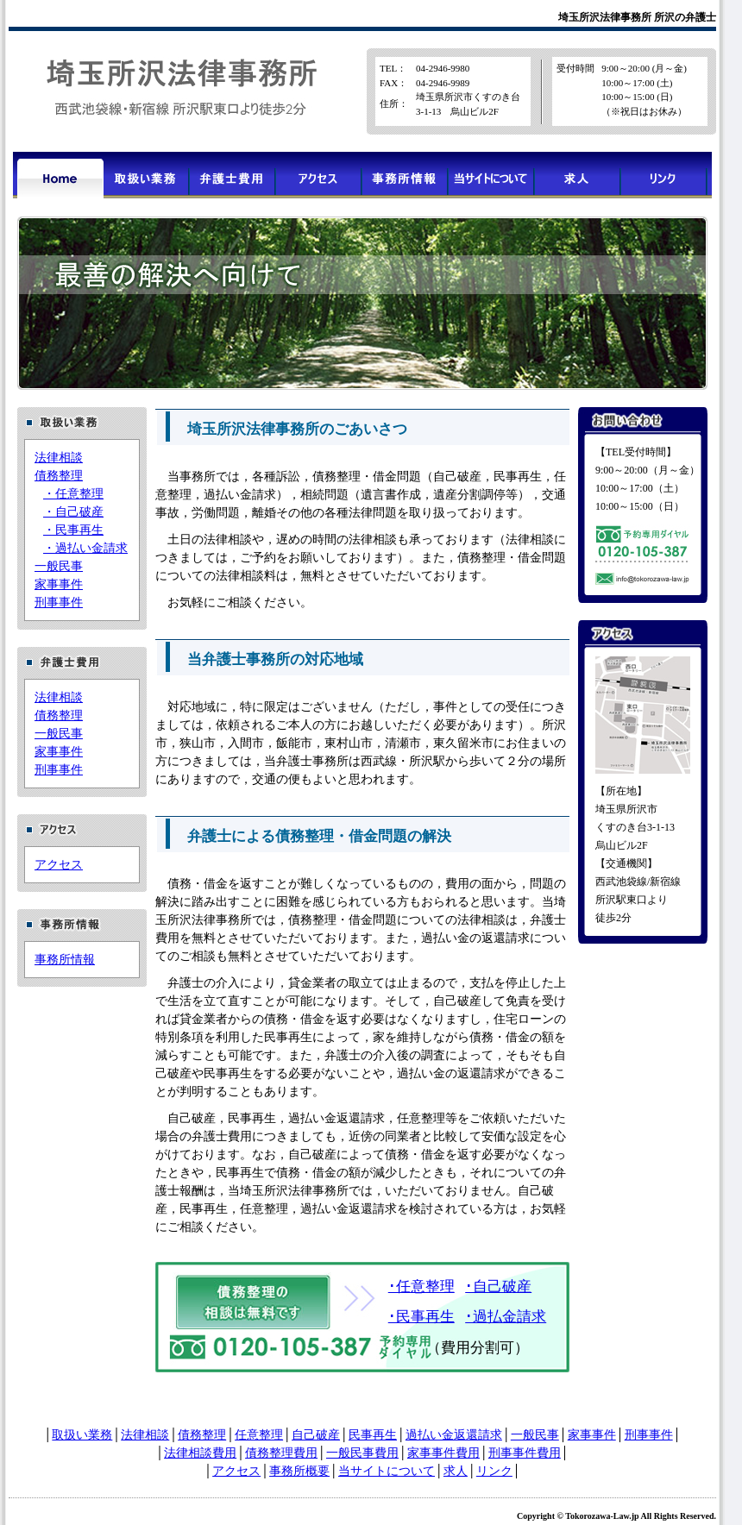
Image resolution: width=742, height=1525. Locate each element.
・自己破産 (73, 511)
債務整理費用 (281, 1453)
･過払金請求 (505, 1316)
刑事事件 (59, 602)
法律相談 (59, 457)
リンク (494, 1471)
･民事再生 (421, 1316)
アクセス (59, 864)
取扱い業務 (82, 1434)
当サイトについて (386, 1471)
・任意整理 (73, 493)
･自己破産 (498, 1286)
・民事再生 (73, 530)
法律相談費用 (200, 1453)
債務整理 (59, 475)
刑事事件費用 (524, 1453)
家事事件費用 (443, 1453)
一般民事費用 (362, 1453)
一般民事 (59, 566)
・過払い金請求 (85, 548)
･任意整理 (421, 1286)
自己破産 (316, 1434)
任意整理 (259, 1434)
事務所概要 (299, 1471)
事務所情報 (65, 959)
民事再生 (373, 1434)
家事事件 (59, 584)
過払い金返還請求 (454, 1434)
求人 (455, 1471)
